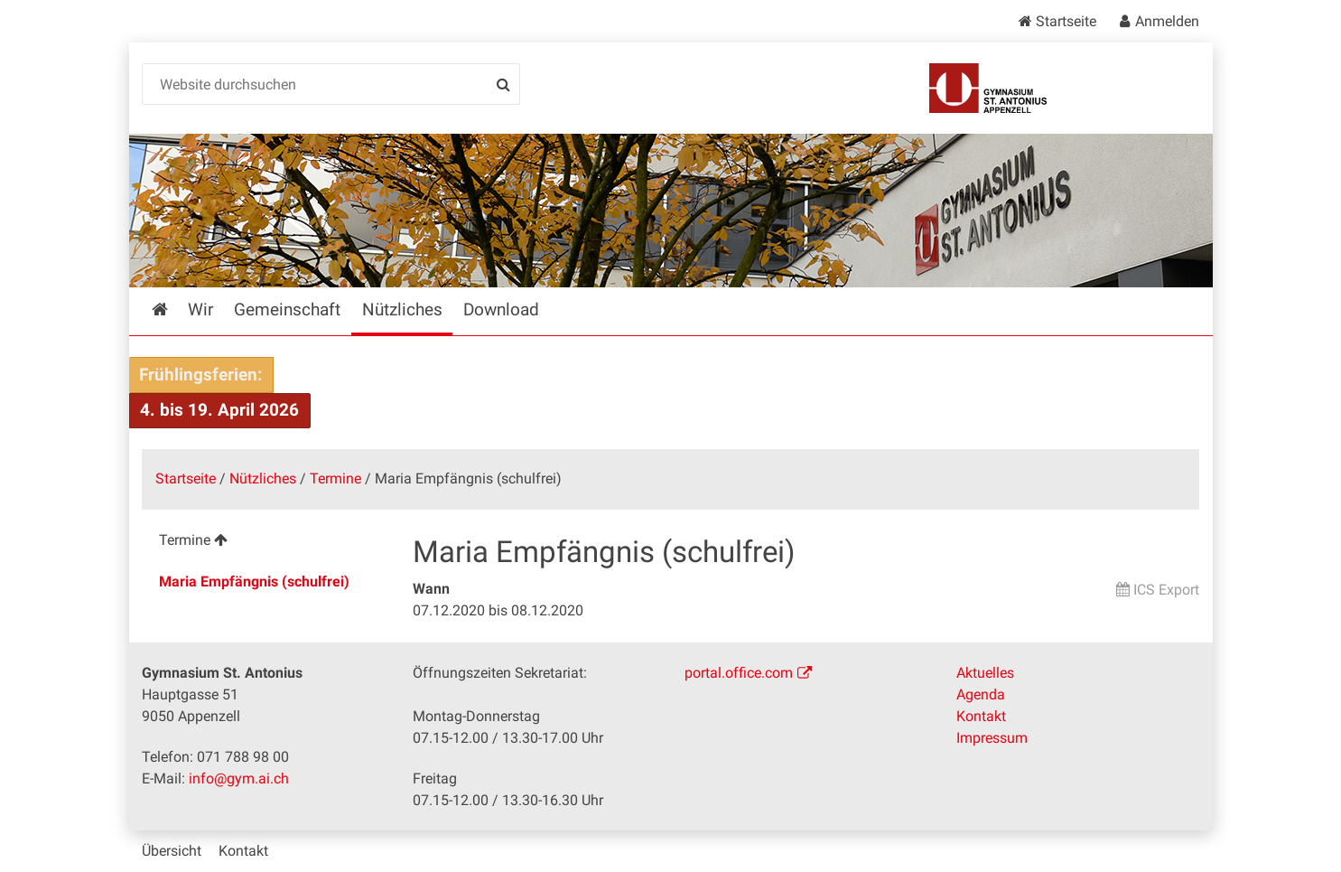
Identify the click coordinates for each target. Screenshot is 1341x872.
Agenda (980, 694)
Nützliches (262, 478)
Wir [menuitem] (200, 309)
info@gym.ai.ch (239, 778)
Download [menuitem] (501, 309)
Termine (335, 478)
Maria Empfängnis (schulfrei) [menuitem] (254, 581)
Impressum (992, 737)
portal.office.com (738, 672)
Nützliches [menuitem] (402, 309)
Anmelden (1167, 21)
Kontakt (981, 716)
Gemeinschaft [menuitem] (287, 309)
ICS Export (1166, 589)
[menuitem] (263, 542)
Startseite (1066, 21)
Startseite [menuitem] (173, 309)
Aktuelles (985, 672)
